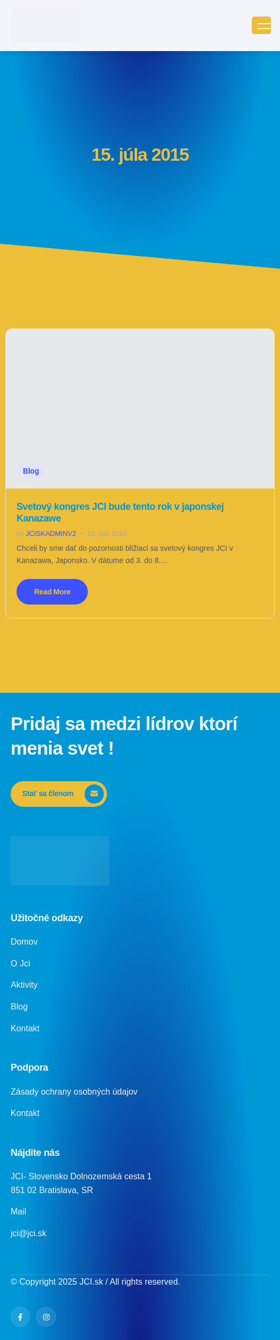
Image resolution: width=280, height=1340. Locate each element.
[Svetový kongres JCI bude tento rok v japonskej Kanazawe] (140, 409)
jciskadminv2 (51, 533)
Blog (31, 471)
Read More (52, 592)
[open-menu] (261, 25)
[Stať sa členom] (59, 794)
